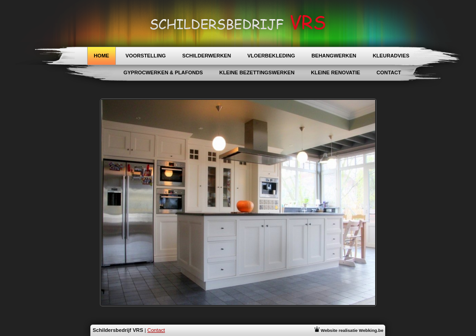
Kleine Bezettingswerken (257, 72)
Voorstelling (146, 55)
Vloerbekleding (271, 55)
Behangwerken (333, 55)
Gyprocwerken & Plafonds (163, 72)
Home (102, 55)
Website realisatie (348, 330)
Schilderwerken (206, 55)
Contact (389, 72)
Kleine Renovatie (335, 72)
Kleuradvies (391, 55)
